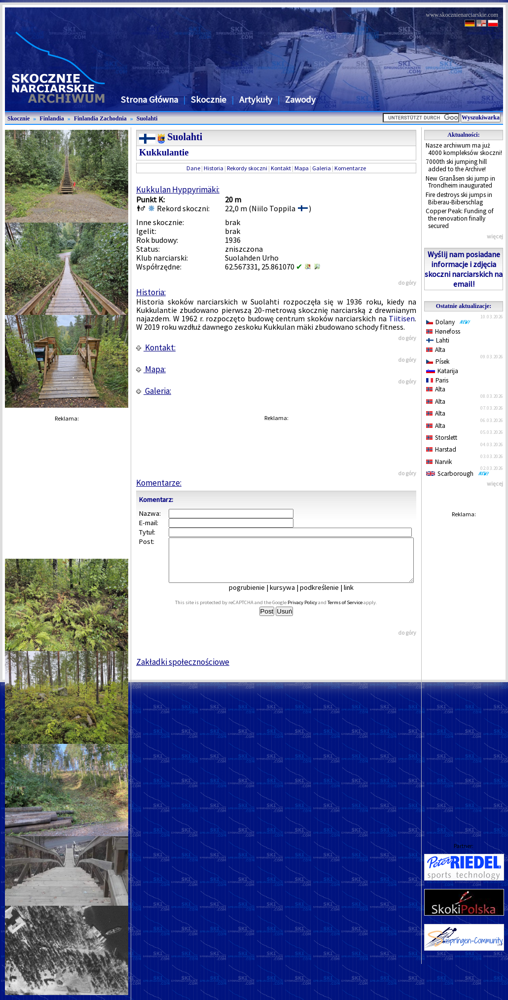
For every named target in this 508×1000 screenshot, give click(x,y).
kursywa (289, 596)
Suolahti (147, 118)
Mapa (301, 168)
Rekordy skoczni (247, 168)
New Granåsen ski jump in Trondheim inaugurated (460, 182)
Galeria (321, 168)
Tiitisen (402, 318)
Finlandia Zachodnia (100, 118)
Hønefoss (443, 331)
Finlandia (51, 118)
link (356, 596)
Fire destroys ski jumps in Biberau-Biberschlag (459, 198)
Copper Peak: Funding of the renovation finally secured (460, 218)
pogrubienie (254, 596)
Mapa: (151, 369)
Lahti (437, 340)
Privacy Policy (313, 611)
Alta (435, 350)
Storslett (441, 437)
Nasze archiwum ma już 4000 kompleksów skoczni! (464, 149)
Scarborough (457, 473)
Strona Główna (149, 99)
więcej (495, 236)
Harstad (441, 449)
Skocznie (208, 99)
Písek (437, 361)
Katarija (442, 371)
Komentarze (350, 168)
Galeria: (153, 390)
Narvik (439, 462)
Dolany (448, 322)
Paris (437, 380)
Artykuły (255, 99)
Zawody (300, 99)
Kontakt (281, 168)
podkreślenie (326, 596)
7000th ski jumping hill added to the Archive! (456, 165)
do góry (407, 282)
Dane (193, 168)
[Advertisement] (463, 670)
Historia (213, 168)
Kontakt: (156, 347)
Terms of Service (355, 611)
